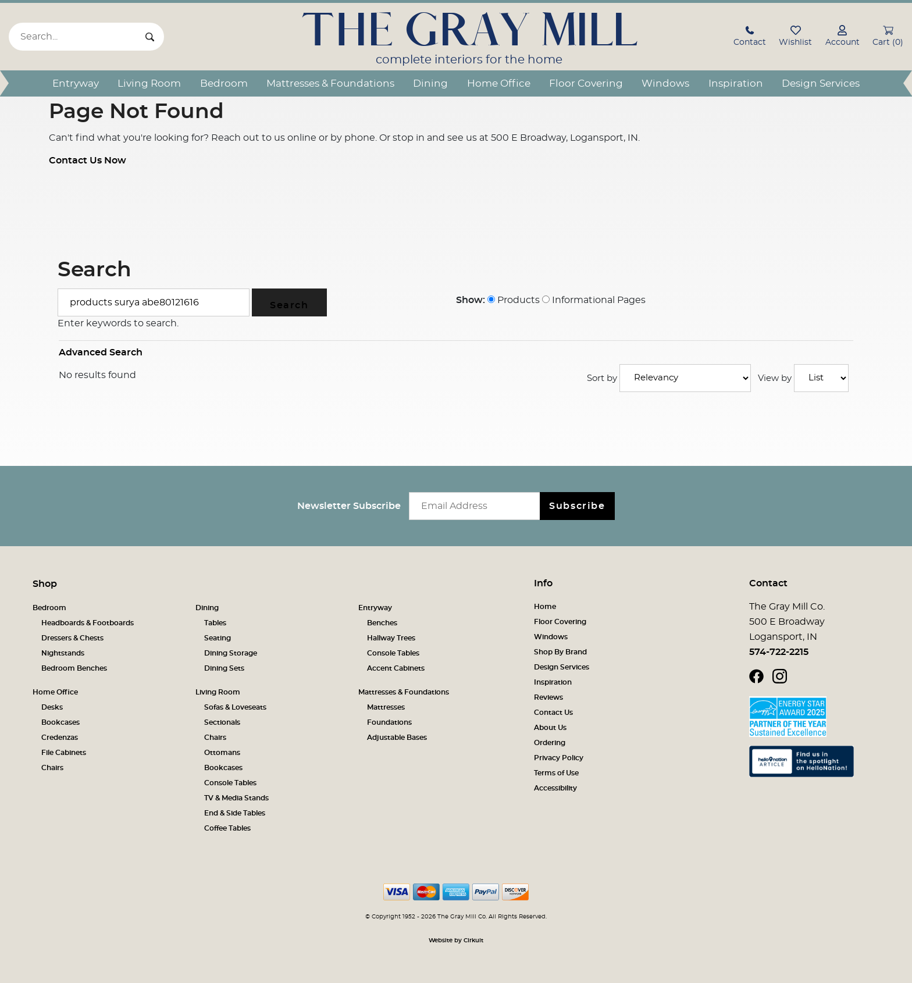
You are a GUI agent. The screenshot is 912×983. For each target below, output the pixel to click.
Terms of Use (556, 773)
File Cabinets (63, 752)
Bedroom (224, 83)
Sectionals (222, 722)
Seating (217, 638)
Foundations (389, 722)
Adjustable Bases (397, 737)
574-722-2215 (778, 652)
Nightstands (62, 653)
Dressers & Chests (72, 638)
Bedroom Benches (74, 668)
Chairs (52, 767)
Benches (382, 622)
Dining (430, 83)
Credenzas (59, 737)
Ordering (549, 742)
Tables (215, 622)
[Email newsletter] (477, 506)
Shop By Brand (560, 652)
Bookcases (60, 722)
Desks (52, 707)
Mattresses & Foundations (330, 83)
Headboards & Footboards (87, 622)
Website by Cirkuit (456, 940)
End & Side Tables (234, 813)
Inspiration (735, 83)
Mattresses (386, 707)
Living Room (149, 83)
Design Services (821, 83)
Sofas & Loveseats (235, 707)
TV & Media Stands (236, 798)
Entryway (75, 83)
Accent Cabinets (396, 668)
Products (513, 300)
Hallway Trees (391, 638)
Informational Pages (594, 300)
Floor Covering (586, 83)
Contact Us (553, 712)
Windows (665, 83)
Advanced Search (100, 352)
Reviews (548, 697)
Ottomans (222, 752)
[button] (749, 37)
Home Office (498, 83)
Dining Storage (230, 653)
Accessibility (555, 788)
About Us (550, 727)
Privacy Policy (558, 757)
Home (545, 606)
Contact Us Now (87, 160)
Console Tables (393, 653)
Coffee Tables (227, 828)
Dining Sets (224, 668)
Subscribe (577, 506)
